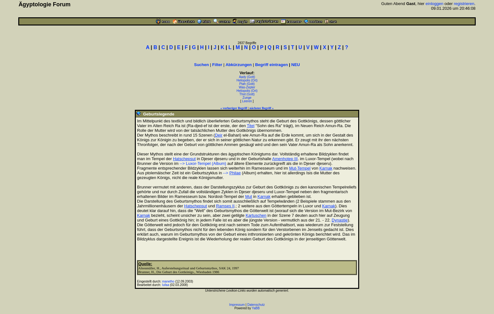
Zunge (247, 97)
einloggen (434, 3)
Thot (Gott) (247, 94)
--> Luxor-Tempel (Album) (203, 163)
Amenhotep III (285, 158)
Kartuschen (256, 215)
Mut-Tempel (300, 168)
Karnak (325, 168)
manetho (168, 281)
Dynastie (340, 220)
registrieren (464, 3)
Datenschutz (256, 304)
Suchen (201, 64)
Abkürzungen (239, 64)
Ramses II (225, 206)
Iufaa (165, 285)
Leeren (247, 101)
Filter (217, 64)
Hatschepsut (184, 158)
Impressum (236, 304)
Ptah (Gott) (247, 84)
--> (226, 173)
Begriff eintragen (271, 64)
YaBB (256, 308)
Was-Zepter (247, 87)
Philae (235, 173)
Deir (218, 135)
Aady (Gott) (247, 77)
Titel (251, 125)
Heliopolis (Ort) (247, 80)
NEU (295, 64)
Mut (248, 196)
